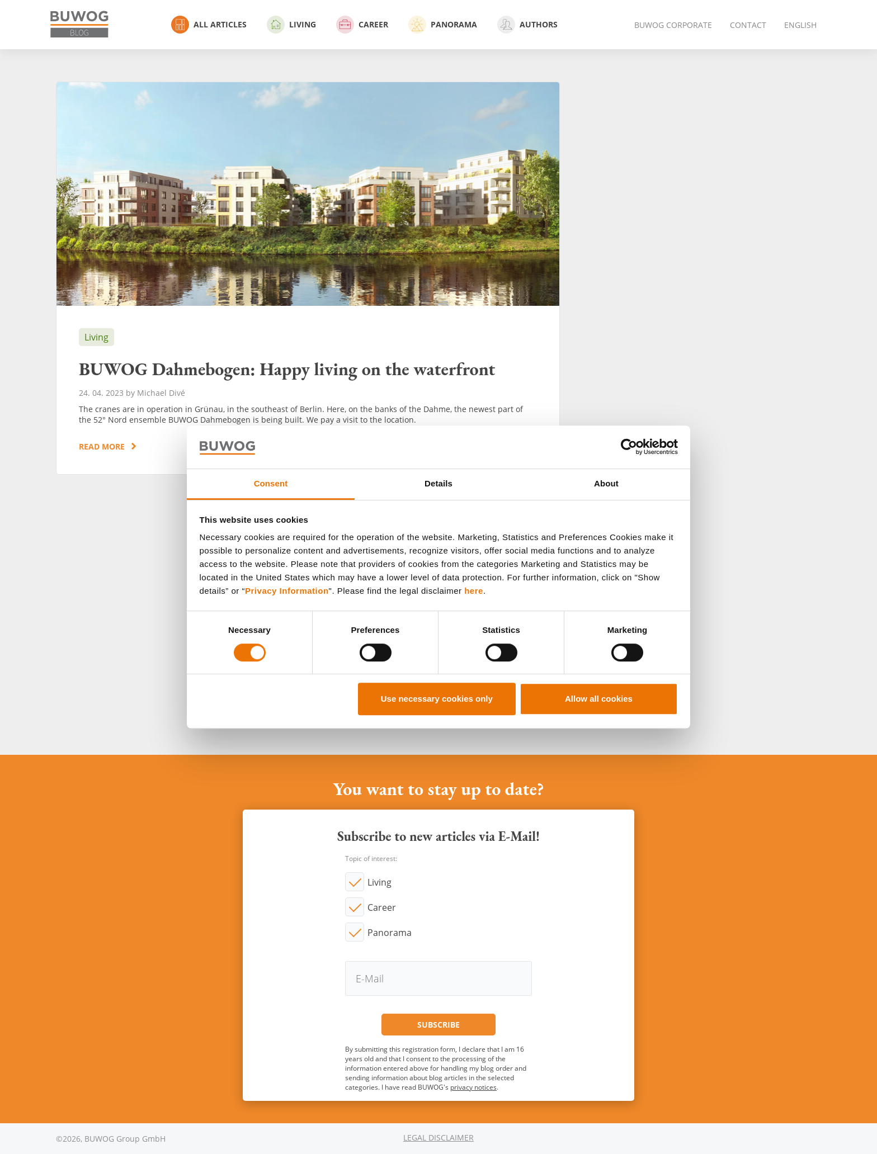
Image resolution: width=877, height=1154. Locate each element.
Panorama (442, 25)
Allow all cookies (599, 698)
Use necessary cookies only (437, 698)
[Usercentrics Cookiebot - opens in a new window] (629, 447)
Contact (748, 25)
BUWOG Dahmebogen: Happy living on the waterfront (307, 278)
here (473, 591)
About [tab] (606, 483)
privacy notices (473, 1087)
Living (291, 25)
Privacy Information (287, 591)
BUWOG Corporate (673, 25)
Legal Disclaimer (438, 1137)
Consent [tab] (271, 483)
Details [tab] (438, 483)
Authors (527, 25)
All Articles (209, 25)
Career (362, 25)
